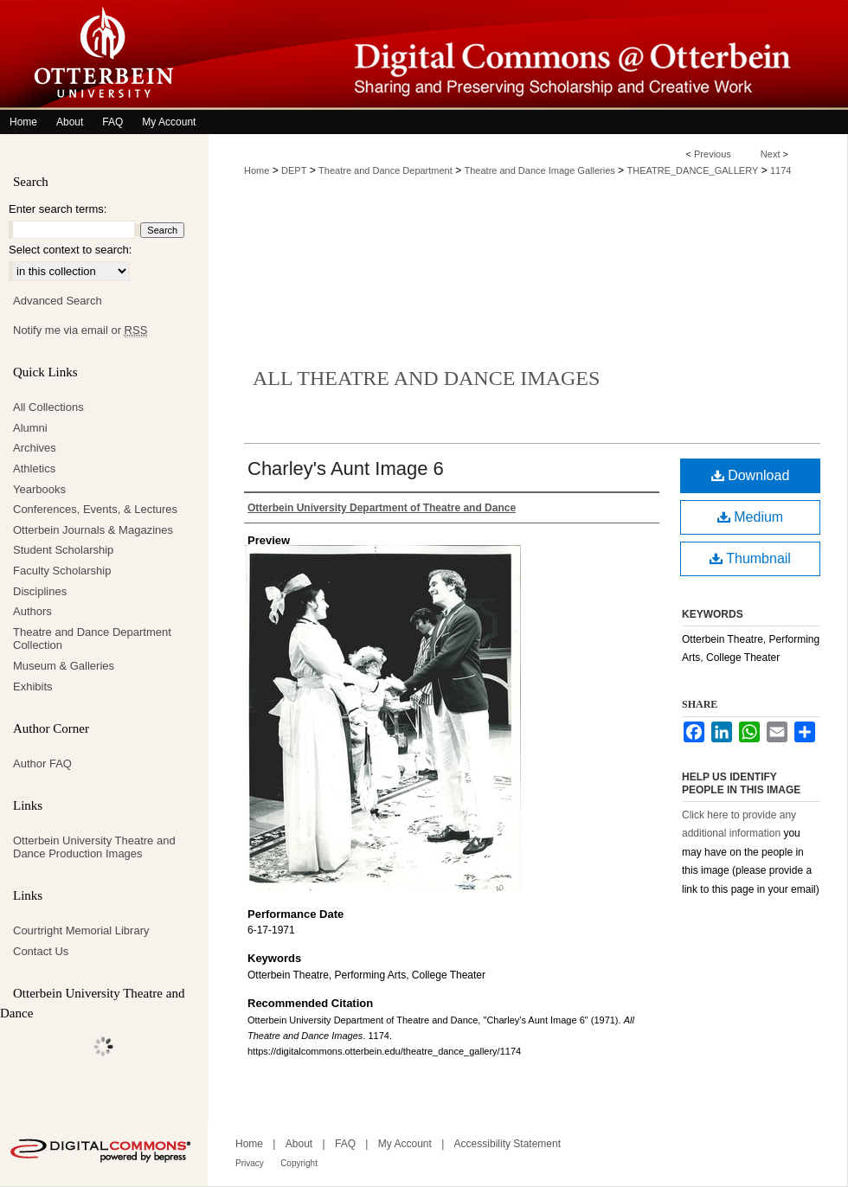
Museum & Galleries (63, 665)
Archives (34, 447)
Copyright (299, 1163)
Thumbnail (750, 558)
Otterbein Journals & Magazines (93, 529)
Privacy (249, 1163)
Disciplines (40, 591)
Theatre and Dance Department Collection (92, 639)
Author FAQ (42, 763)
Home (256, 170)
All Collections (48, 407)
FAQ (345, 1144)
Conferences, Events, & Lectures (95, 509)
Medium (750, 517)
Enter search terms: (57, 208)
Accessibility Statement (507, 1144)
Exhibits (33, 686)
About (299, 1144)
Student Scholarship (63, 549)
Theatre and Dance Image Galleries (540, 170)
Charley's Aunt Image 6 (345, 468)
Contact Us (40, 951)
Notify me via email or (80, 330)
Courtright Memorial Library (81, 930)
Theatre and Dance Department (385, 170)
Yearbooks (39, 489)
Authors (32, 611)
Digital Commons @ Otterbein (528, 55)
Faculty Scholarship (62, 570)
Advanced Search (57, 300)
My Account (405, 1144)
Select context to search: (70, 249)
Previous (712, 154)
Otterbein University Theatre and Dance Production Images (94, 847)
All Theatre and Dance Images (426, 378)
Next (771, 154)
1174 (780, 170)
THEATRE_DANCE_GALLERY (692, 170)
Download (750, 475)
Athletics (34, 468)
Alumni (30, 427)
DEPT (293, 170)
